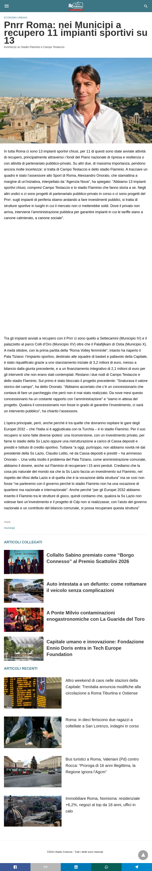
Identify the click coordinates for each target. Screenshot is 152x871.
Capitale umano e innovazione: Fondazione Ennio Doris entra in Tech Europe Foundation (95, 648)
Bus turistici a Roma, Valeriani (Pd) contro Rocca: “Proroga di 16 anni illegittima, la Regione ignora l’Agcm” (102, 765)
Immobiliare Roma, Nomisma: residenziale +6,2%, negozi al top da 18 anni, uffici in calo (103, 804)
